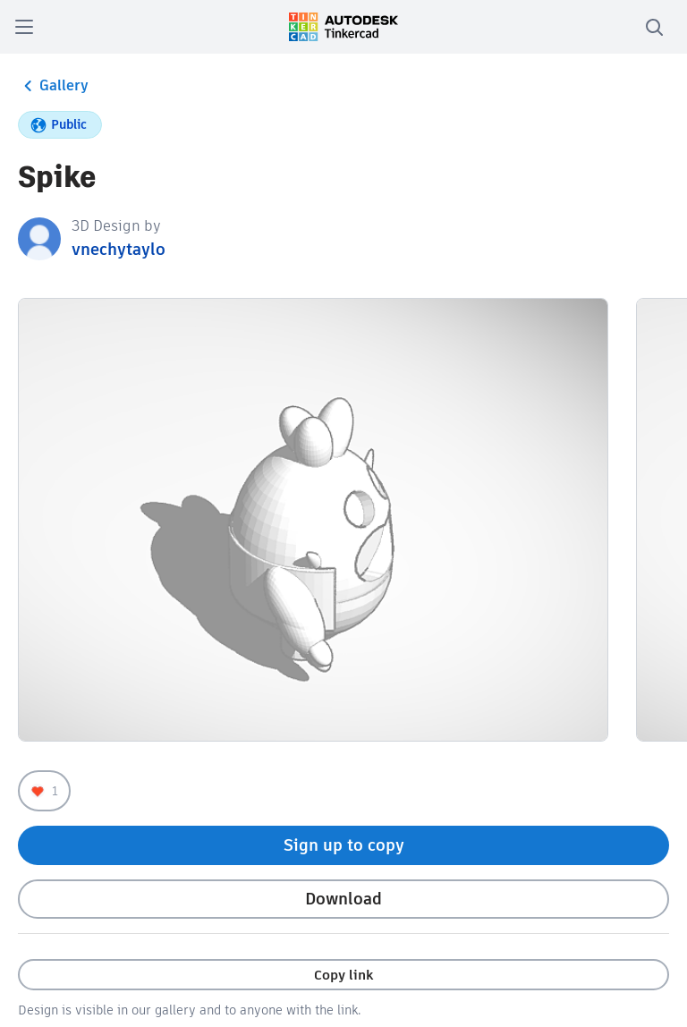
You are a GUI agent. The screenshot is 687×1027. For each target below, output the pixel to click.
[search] (653, 26)
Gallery (53, 86)
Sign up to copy (344, 845)
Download (343, 898)
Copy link (343, 974)
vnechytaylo (118, 249)
